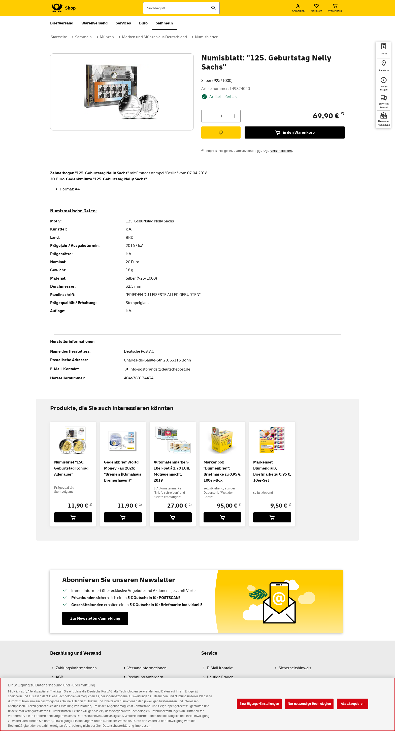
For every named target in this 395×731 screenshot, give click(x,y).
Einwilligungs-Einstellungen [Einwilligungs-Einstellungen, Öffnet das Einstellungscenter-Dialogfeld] (259, 708)
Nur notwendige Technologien (309, 708)
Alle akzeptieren (352, 708)
